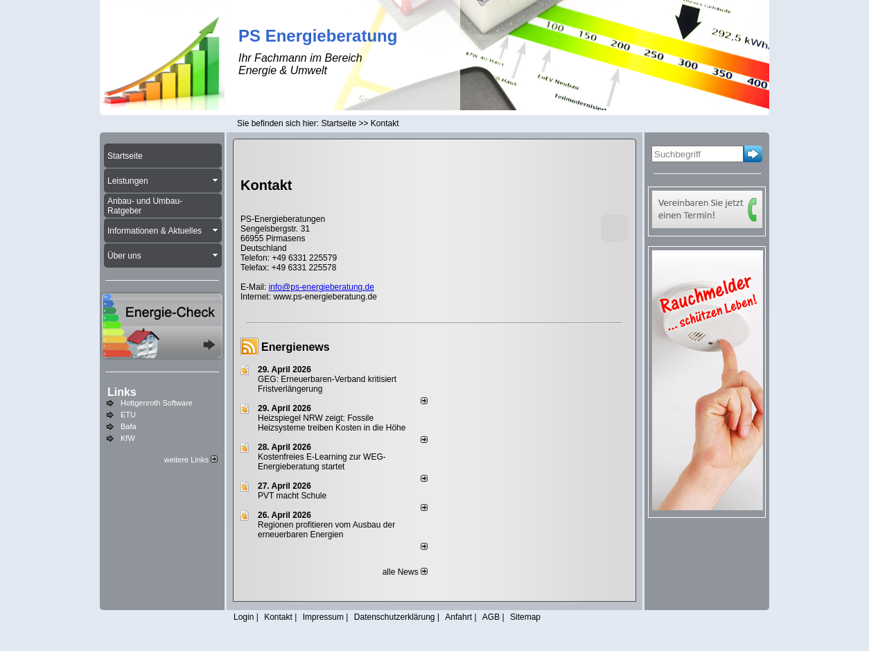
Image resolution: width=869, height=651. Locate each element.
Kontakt (278, 617)
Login (244, 617)
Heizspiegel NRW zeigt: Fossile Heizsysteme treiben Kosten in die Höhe (331, 423)
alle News (405, 572)
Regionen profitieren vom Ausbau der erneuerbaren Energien (326, 529)
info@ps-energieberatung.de (321, 287)
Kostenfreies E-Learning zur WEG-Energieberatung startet (322, 461)
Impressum (323, 617)
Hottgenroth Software (157, 403)
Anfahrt (458, 617)
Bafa (129, 426)
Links (122, 392)
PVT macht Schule (292, 496)
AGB (491, 617)
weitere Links (191, 459)
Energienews (295, 347)
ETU (128, 414)
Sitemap (525, 617)
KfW (128, 438)
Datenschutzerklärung (394, 617)
